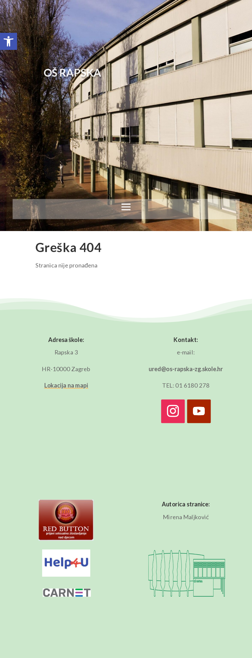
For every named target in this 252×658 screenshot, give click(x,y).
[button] (8, 41)
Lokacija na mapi (66, 385)
